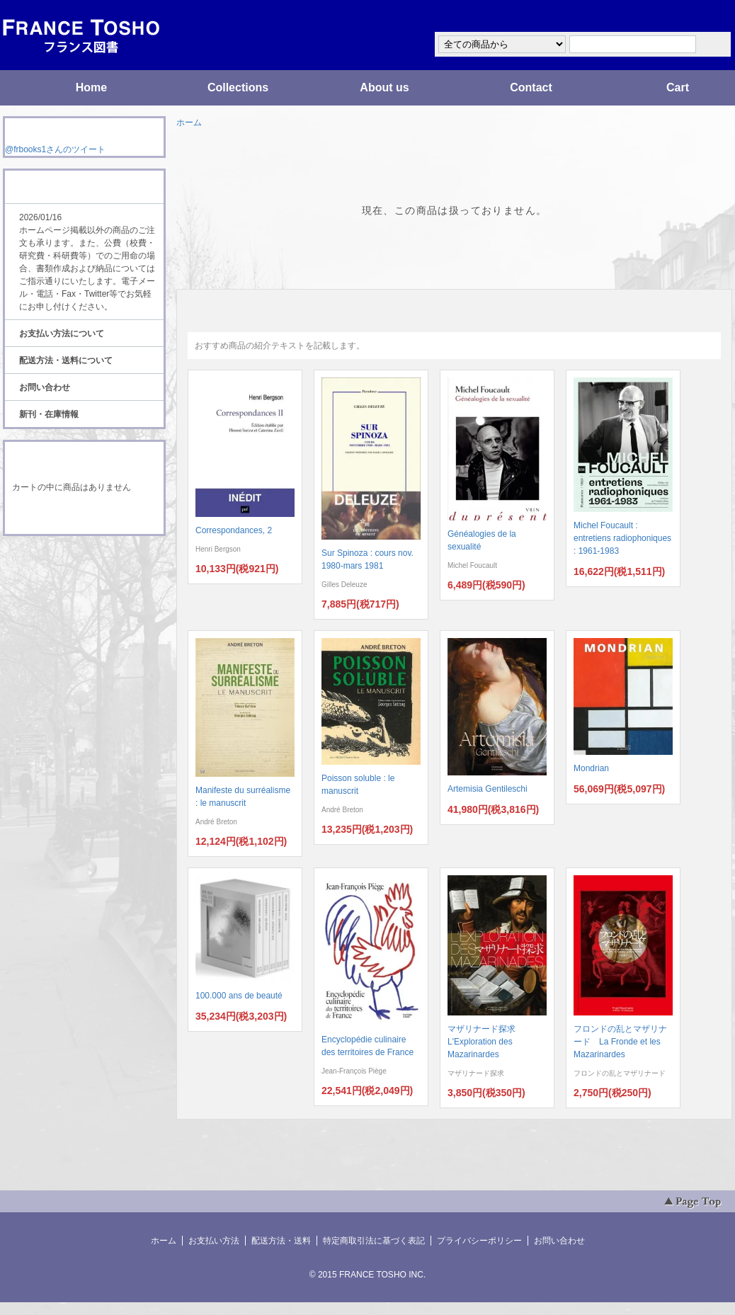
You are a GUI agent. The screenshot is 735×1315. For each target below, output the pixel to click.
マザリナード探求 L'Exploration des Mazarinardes (486, 1041)
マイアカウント (689, 16)
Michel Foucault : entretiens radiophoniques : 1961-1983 (622, 538)
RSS (62, 562)
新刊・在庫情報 (49, 414)
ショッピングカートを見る (83, 515)
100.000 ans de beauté (239, 996)
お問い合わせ (44, 387)
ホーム (189, 122)
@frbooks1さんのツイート (55, 149)
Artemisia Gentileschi (488, 789)
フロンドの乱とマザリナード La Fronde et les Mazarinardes (620, 1041)
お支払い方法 (213, 1241)
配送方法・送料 (281, 1241)
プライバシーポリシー (479, 1241)
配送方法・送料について (66, 360)
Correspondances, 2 (233, 530)
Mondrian (591, 768)
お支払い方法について (61, 333)
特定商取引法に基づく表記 (374, 1241)
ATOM (71, 575)
